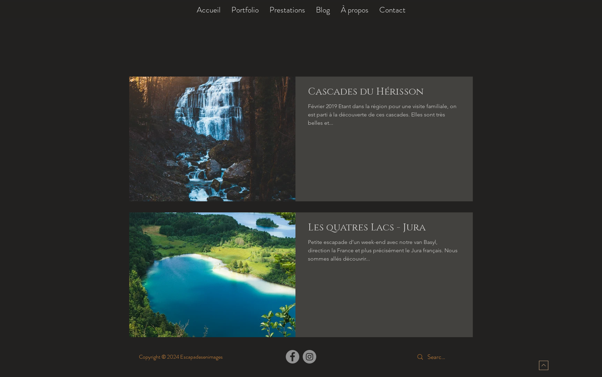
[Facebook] (292, 356)
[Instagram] (309, 356)
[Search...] (437, 357)
